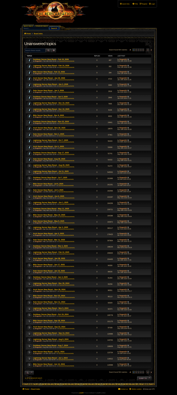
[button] (129, 50)
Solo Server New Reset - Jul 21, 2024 (48, 352)
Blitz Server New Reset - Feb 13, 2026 (49, 72)
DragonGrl (38, 61)
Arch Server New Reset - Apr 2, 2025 (48, 233)
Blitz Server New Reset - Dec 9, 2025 (48, 115)
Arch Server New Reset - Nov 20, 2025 (49, 128)
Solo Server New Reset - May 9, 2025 (48, 221)
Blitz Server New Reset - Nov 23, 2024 (49, 296)
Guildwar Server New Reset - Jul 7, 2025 (50, 177)
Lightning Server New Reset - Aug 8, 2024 (50, 339)
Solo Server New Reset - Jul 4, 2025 (48, 190)
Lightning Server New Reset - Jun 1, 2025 (50, 202)
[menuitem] (152, 4)
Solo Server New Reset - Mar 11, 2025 (49, 240)
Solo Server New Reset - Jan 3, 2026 (48, 90)
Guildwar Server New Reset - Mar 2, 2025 (50, 246)
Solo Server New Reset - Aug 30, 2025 (49, 159)
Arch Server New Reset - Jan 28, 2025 (49, 258)
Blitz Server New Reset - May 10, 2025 (49, 215)
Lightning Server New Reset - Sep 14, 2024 (51, 333)
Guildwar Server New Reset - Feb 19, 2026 (51, 59)
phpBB (81, 393)
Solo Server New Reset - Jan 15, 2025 (49, 271)
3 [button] (138, 50)
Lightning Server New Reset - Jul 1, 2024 (50, 358)
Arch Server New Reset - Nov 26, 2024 (49, 289)
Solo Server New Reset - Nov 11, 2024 (49, 302)
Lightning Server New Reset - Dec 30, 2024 (51, 283)
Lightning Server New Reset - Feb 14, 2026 (51, 66)
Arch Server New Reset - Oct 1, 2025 (48, 146)
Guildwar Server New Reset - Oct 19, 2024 (51, 314)
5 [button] (143, 50)
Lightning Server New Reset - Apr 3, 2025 (50, 227)
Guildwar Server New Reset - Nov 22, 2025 (51, 122)
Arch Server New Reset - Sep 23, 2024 (49, 327)
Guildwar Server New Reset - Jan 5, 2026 (50, 97)
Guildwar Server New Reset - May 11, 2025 (51, 209)
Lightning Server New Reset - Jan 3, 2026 (50, 84)
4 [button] (140, 50)
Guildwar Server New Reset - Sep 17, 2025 (51, 153)
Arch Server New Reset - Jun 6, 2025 (48, 196)
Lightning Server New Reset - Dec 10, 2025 (51, 103)
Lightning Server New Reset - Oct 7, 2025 (50, 140)
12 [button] (148, 50)
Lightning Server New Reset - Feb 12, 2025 (51, 252)
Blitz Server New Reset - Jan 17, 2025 (49, 265)
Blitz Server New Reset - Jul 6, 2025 (48, 184)
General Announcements (66, 61)
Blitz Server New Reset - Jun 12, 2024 (49, 364)
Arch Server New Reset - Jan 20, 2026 (49, 78)
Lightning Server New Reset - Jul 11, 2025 (51, 171)
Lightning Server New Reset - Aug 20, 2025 (51, 165)
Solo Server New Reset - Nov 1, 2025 (48, 134)
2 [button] (136, 50)
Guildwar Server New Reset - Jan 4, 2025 (50, 277)
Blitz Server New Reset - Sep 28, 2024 (49, 321)
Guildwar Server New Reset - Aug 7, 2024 (50, 345)
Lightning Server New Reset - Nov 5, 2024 (50, 308)
